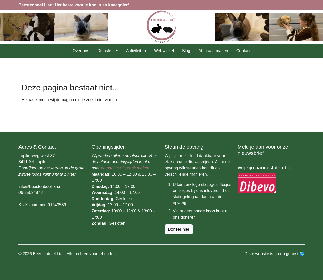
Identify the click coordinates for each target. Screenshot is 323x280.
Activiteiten (136, 51)
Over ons (81, 51)
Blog (186, 51)
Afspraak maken (213, 51)
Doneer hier (178, 229)
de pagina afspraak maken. (125, 168)
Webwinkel (164, 51)
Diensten (106, 51)
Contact (243, 51)
